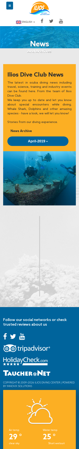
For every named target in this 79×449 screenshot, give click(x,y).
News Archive (21, 131)
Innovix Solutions (19, 386)
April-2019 (38, 141)
